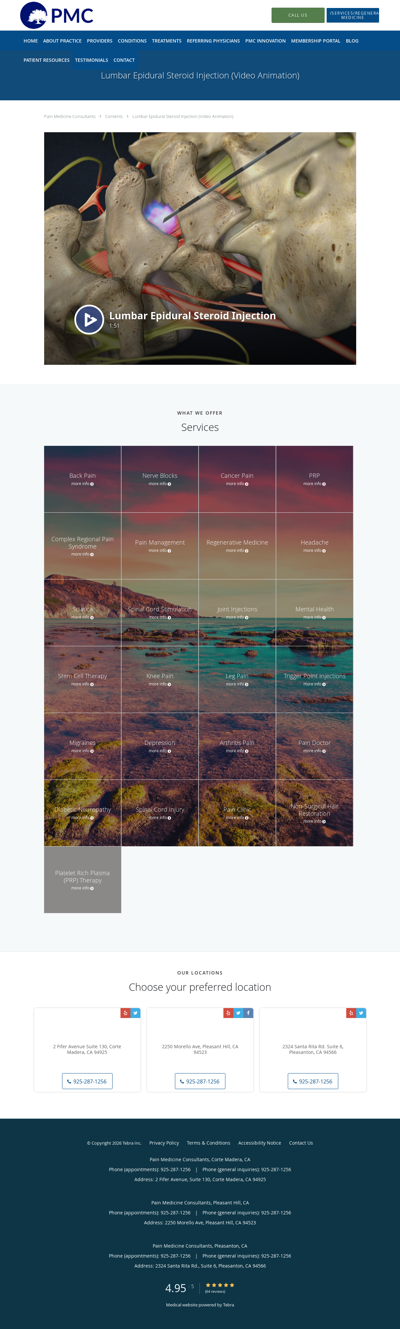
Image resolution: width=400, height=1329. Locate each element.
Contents (114, 116)
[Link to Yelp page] (125, 1013)
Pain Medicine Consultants (70, 116)
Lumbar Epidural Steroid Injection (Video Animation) (182, 116)
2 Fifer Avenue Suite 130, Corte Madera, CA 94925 (87, 1049)
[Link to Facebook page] (248, 1013)
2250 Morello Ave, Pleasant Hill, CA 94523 (200, 1049)
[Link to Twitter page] (135, 1013)
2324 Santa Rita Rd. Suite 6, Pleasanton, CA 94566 (312, 1049)
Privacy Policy (164, 1143)
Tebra (228, 1305)
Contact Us (301, 1143)
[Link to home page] (46, 15)
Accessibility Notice (259, 1143)
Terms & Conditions (208, 1143)
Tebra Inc (131, 1143)
